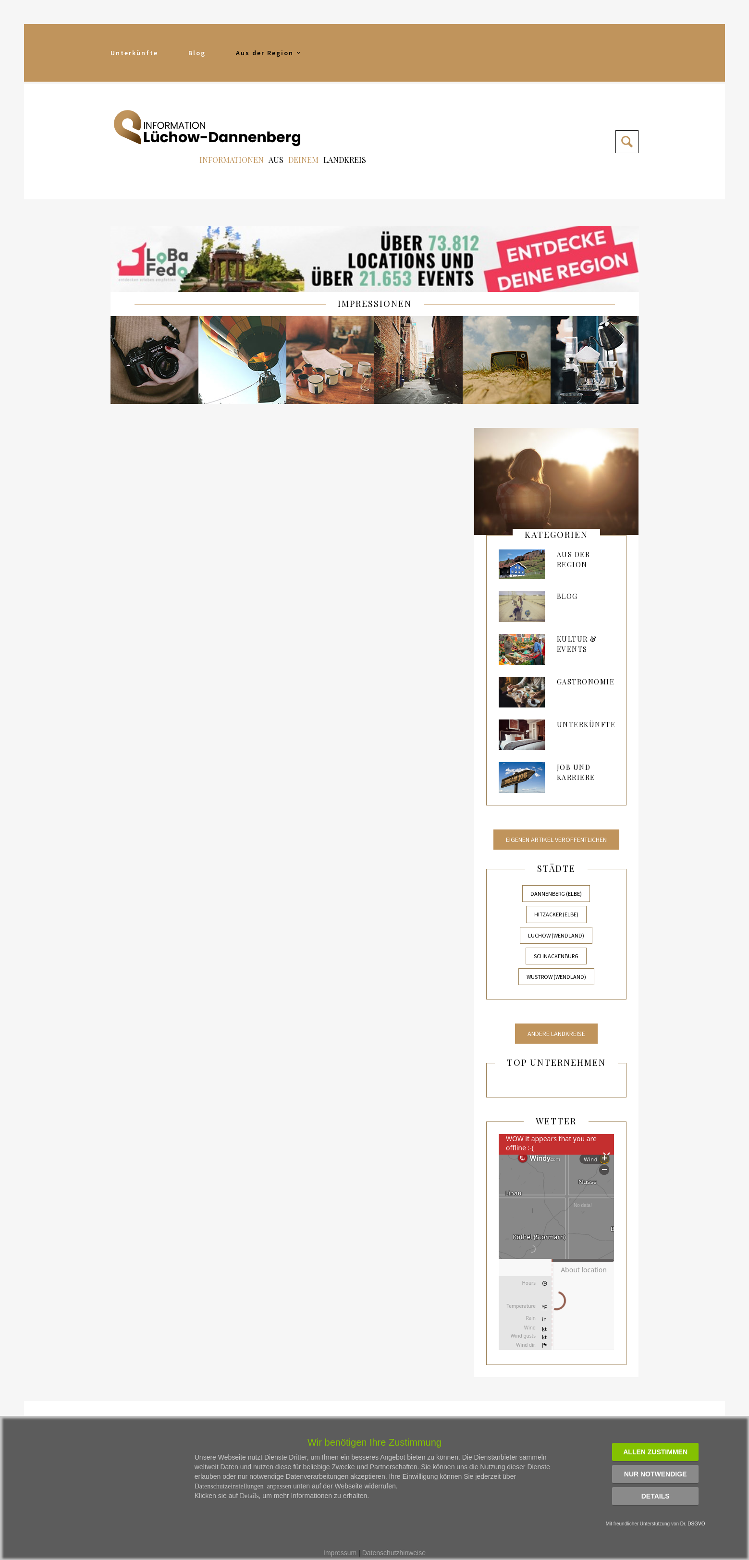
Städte (556, 868)
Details (655, 1496)
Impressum (339, 1553)
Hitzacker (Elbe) (556, 914)
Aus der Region (269, 53)
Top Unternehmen (556, 1062)
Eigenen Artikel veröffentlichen (556, 839)
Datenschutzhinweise (394, 1553)
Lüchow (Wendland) (556, 935)
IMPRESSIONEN (375, 303)
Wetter (556, 1121)
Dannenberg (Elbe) (556, 893)
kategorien (556, 534)
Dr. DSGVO (692, 1523)
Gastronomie (586, 681)
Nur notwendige (655, 1474)
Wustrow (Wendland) (556, 976)
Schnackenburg (556, 956)
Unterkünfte (134, 53)
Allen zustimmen (655, 1452)
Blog (197, 53)
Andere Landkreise (556, 1033)
